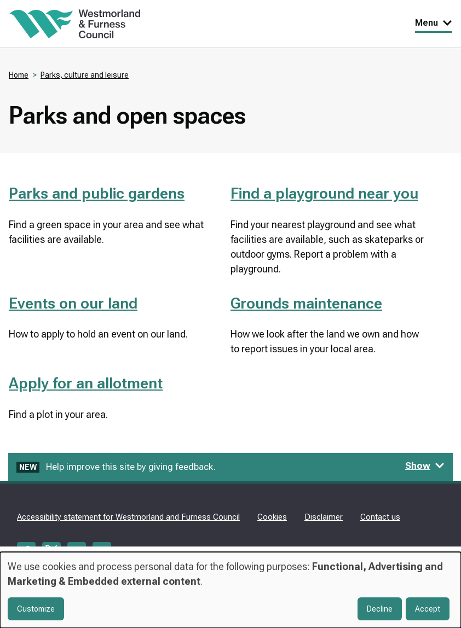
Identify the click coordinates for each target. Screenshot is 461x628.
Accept (427, 608)
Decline (380, 608)
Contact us (380, 517)
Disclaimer (323, 517)
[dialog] (230, 590)
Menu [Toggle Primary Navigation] (433, 23)
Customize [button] (36, 608)
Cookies (272, 517)
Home (18, 75)
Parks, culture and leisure (85, 75)
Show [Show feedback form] (425, 465)
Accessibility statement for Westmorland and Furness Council (128, 517)
